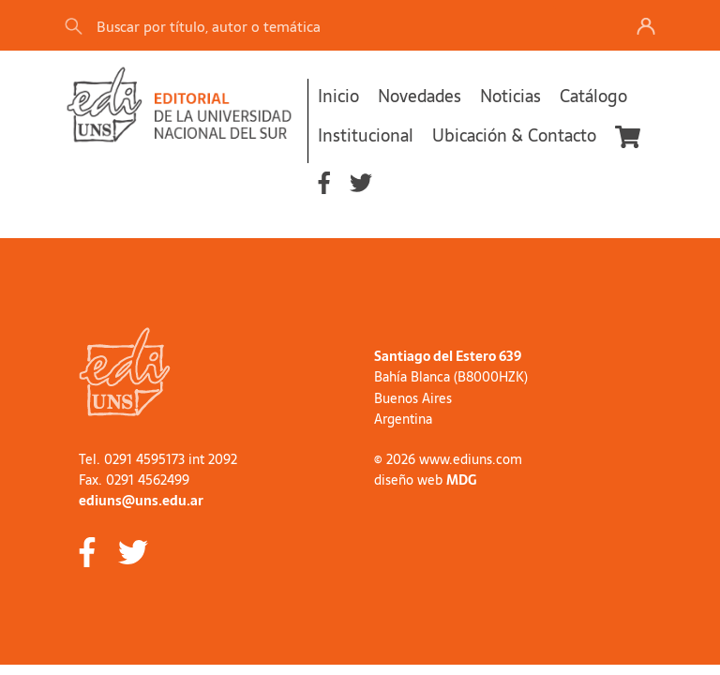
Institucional (365, 135)
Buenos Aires (413, 398)
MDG (461, 480)
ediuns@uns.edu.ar (141, 500)
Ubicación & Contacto (514, 135)
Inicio (338, 96)
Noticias (510, 96)
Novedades (419, 96)
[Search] (326, 26)
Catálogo (593, 96)
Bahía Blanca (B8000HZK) (451, 377)
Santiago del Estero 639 (447, 356)
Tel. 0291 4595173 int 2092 (158, 459)
